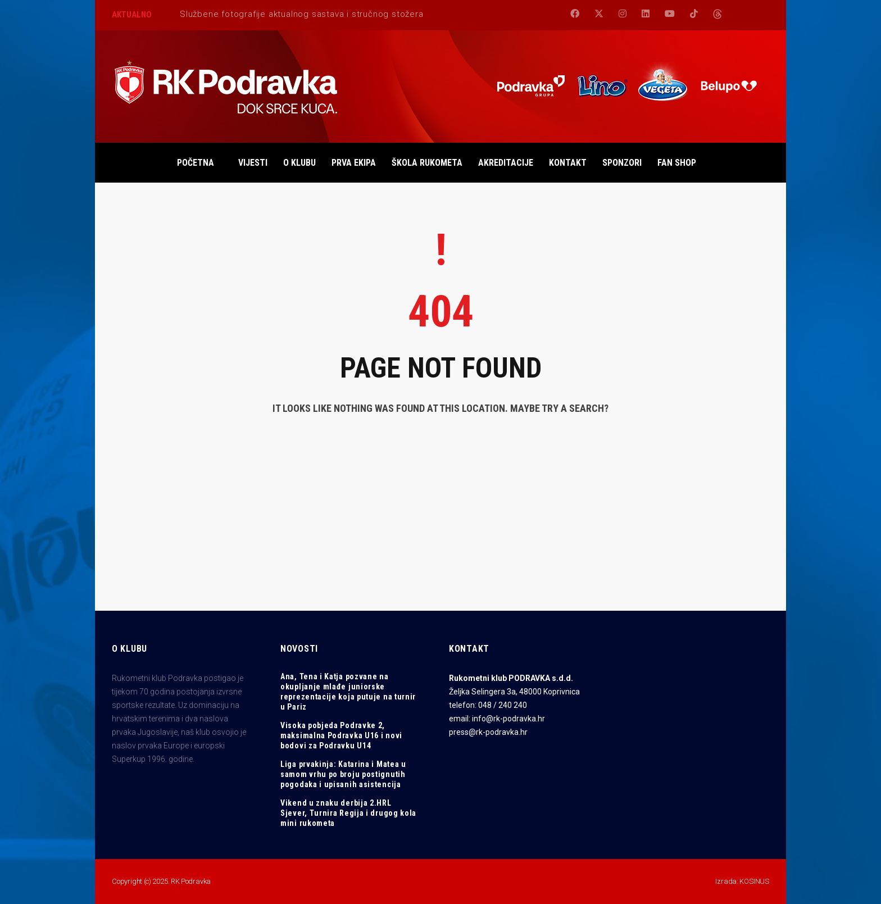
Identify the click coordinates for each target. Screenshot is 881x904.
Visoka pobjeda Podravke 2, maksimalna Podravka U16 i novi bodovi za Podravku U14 (341, 735)
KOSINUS (754, 881)
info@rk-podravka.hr (508, 718)
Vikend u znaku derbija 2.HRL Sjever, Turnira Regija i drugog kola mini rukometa (348, 813)
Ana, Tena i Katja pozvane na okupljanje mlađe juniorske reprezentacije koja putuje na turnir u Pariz (348, 691)
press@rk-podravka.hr (488, 732)
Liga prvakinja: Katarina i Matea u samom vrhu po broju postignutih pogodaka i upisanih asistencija (343, 774)
